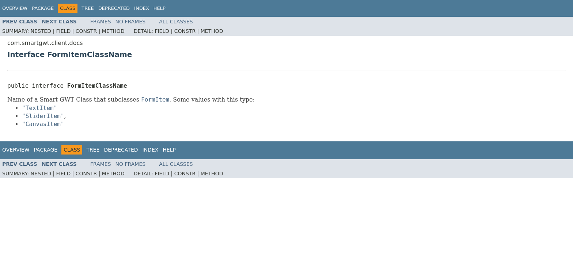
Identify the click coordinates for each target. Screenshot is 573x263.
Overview (14, 8)
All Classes (176, 21)
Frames (100, 21)
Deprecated (114, 8)
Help (159, 8)
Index (141, 8)
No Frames (130, 21)
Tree (87, 8)
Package (43, 8)
